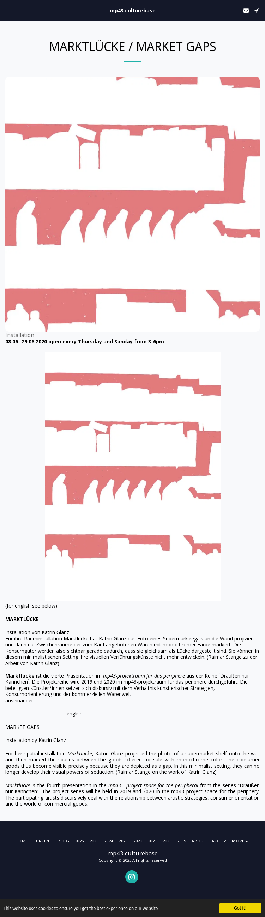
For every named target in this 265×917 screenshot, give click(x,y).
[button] (8, 10)
